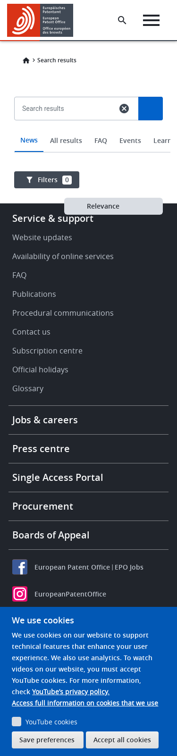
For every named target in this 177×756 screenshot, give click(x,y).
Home (26, 60)
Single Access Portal (57, 477)
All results (66, 140)
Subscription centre (47, 350)
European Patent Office (72, 567)
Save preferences (47, 739)
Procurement (42, 506)
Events (130, 140)
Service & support (52, 218)
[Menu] (151, 20)
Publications (34, 294)
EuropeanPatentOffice (70, 593)
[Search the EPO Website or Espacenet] (122, 20)
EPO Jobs (129, 567)
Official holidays (40, 369)
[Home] (43, 20)
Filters (55, 180)
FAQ (100, 140)
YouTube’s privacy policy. (71, 691)
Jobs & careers (45, 419)
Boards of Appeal (51, 535)
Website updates (42, 237)
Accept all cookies (122, 739)
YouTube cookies (51, 721)
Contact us (31, 332)
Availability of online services (63, 256)
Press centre (41, 448)
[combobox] (88, 130)
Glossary (27, 388)
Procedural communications (63, 313)
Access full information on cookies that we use (85, 702)
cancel (124, 108)
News (29, 139)
